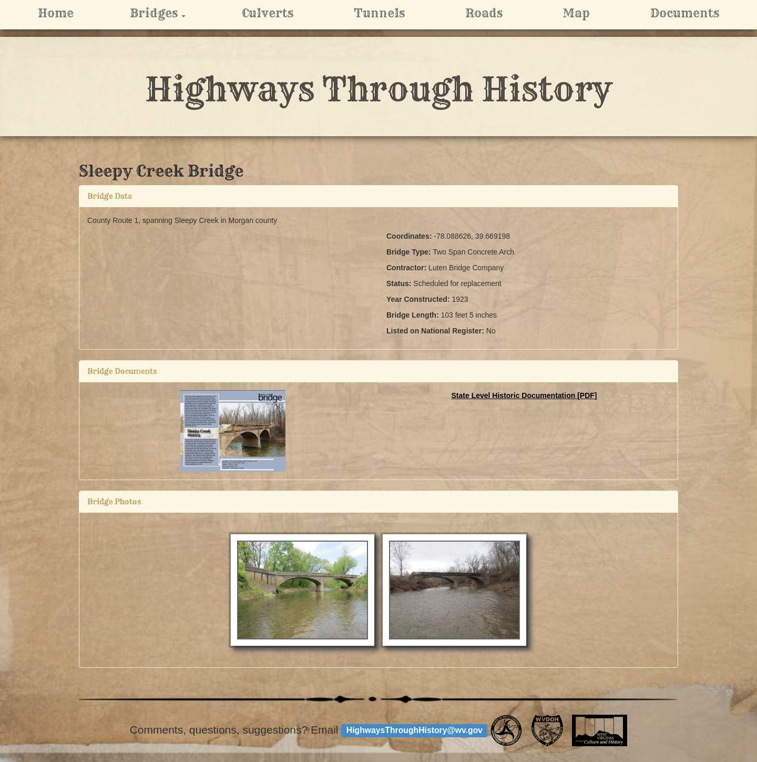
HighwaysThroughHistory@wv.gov (414, 730)
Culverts (267, 13)
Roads (484, 13)
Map (576, 13)
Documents (684, 13)
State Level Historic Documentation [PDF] (524, 395)
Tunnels (379, 13)
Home (56, 13)
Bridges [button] (171, 13)
